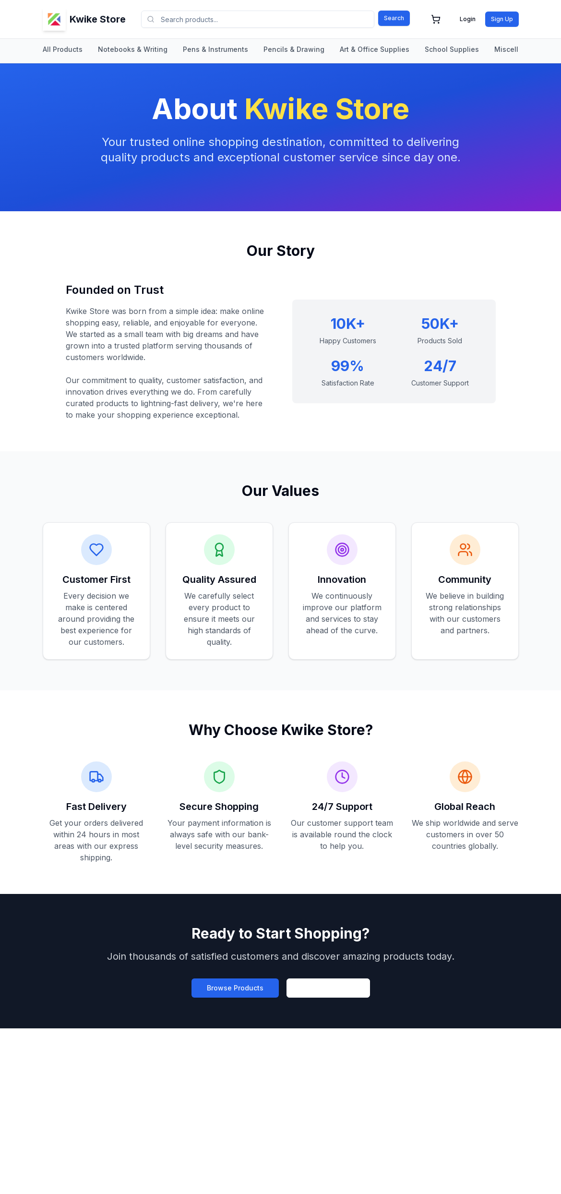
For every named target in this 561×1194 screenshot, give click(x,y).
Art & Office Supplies (374, 49)
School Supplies (452, 49)
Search (394, 18)
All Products (63, 49)
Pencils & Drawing (293, 49)
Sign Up (502, 19)
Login (468, 19)
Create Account (328, 988)
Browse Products (235, 988)
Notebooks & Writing (132, 49)
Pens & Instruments (215, 49)
